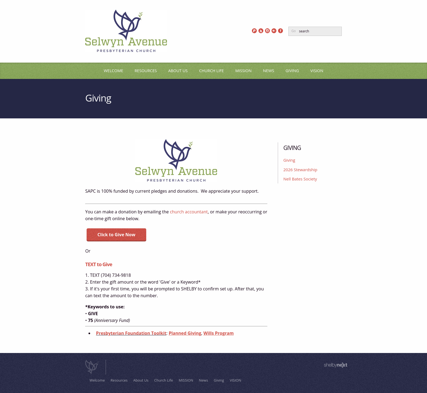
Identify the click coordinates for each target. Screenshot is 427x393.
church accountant (189, 212)
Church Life (211, 70)
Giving (292, 70)
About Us (178, 70)
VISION (316, 70)
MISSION (243, 70)
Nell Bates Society (300, 179)
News (268, 70)
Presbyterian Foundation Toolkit (131, 333)
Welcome (113, 70)
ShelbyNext (335, 365)
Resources (146, 70)
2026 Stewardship (300, 169)
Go (293, 31)
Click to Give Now (116, 235)
